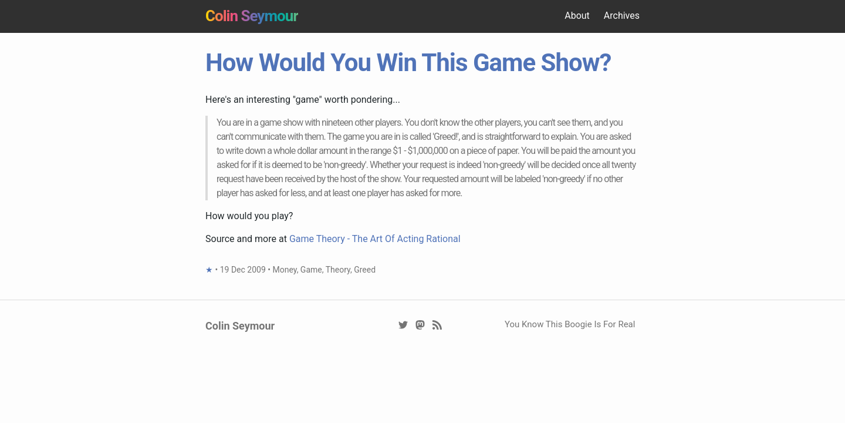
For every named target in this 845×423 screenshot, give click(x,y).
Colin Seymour (251, 16)
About (577, 15)
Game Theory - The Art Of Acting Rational (375, 238)
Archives (622, 15)
